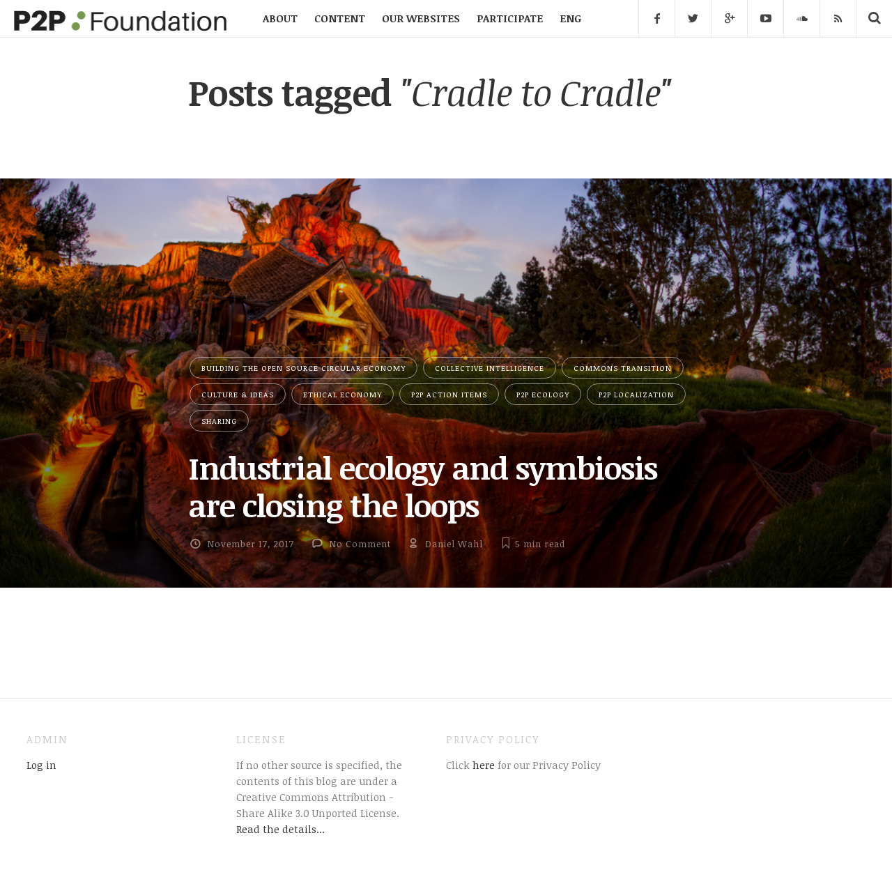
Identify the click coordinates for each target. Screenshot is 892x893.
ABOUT (280, 18)
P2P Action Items (449, 394)
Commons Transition (623, 367)
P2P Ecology (542, 394)
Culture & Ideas (237, 394)
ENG (570, 18)
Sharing (219, 420)
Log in (41, 765)
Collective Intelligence (489, 367)
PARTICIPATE (510, 18)
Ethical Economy (342, 394)
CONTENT (339, 18)
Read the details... (280, 829)
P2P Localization (636, 394)
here (482, 765)
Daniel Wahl (454, 543)
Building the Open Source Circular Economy (303, 367)
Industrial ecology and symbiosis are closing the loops (422, 486)
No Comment (360, 543)
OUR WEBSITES (421, 18)
